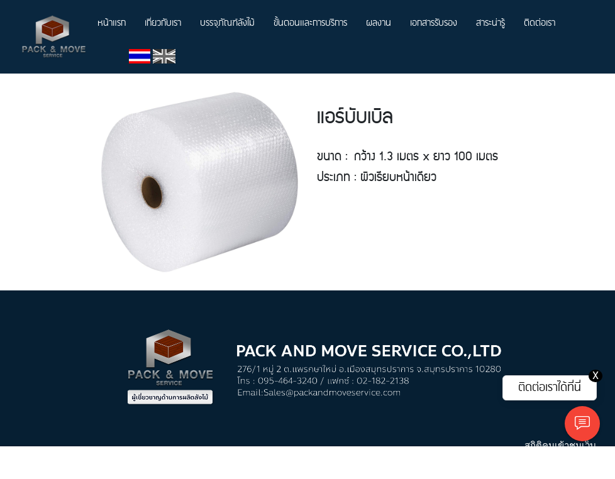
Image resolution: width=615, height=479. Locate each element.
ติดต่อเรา (539, 23)
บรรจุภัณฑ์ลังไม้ (227, 23)
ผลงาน (378, 23)
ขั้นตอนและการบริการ (310, 23)
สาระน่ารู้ (490, 23)
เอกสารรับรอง (433, 23)
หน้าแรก (111, 23)
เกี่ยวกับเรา (163, 23)
